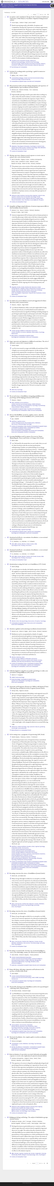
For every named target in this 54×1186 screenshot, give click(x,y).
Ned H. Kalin (24, 212)
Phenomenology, (22, 424)
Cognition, (14, 197)
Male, (39, 147)
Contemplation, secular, (17, 1043)
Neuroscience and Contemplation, (36, 430)
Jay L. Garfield (15, 419)
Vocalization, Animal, (41, 293)
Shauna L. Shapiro (16, 400)
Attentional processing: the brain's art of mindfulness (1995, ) (27, 564)
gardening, (42, 726)
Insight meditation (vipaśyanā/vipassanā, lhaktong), (24, 856)
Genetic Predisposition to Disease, (33, 288)
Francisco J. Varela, (25, 737)
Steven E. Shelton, (24, 210)
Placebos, (37, 1109)
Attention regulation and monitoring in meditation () (27, 629)
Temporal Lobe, (32, 293)
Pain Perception (30, 149)
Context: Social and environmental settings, (34, 78)
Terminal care (15, 979)
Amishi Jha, (15, 875)
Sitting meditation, (16, 407)
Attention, (24, 544)
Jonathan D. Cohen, (24, 161)
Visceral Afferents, (34, 200)
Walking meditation (24, 407)
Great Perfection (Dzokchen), (38, 853)
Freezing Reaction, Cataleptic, (18, 288)
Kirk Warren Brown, (17, 990)
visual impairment (22, 728)
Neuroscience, (15, 424)
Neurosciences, (21, 905)
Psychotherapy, (41, 405)
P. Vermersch (34, 737)
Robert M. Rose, (26, 163)
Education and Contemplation (34, 81)
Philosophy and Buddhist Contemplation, (35, 864)
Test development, (26, 1029)
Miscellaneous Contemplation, (22, 1047)
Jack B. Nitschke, (16, 159)
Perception (41, 200)
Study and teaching (25, 79)
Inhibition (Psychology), (32, 147)
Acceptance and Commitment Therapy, (21, 60)
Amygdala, (14, 287)
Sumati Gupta (15, 345)
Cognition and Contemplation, (34, 531)
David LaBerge (15, 566)
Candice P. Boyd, (23, 22)
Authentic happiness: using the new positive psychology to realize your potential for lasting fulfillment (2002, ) (28, 671)
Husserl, (31, 855)
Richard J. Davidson (16, 91)
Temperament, (25, 293)
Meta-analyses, (14, 335)
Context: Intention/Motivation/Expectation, (21, 849)
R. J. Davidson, (15, 541)
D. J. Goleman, (23, 541)
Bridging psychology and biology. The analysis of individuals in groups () (28, 1118)
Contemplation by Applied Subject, (19, 81)
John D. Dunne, (33, 631)
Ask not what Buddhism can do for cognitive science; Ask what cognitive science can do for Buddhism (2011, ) (26, 415)
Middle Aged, (15, 149)
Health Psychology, (22, 726)
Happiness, (31, 903)
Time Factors (28, 545)
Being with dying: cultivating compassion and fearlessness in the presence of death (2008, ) (26, 970)
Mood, (36, 1026)
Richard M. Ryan (26, 990)
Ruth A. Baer (15, 440)
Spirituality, (36, 905)
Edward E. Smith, (34, 161)
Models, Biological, (22, 1154)
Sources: (4, 6)
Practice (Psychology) (36, 661)
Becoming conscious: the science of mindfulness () (27, 873)
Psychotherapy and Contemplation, (19, 410)
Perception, (37, 621)
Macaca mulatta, (20, 290)
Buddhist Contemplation (29, 432)
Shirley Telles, (15, 690)
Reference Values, (16, 1111)
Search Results (10, 6)
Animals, (19, 287)
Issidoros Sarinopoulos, (36, 159)
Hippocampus (15, 294)
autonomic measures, (35, 726)
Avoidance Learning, (25, 195)
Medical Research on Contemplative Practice (21, 730)
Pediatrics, (43, 63)
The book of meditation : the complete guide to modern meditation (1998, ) (27, 1038)
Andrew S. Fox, (15, 210)
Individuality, (15, 1154)
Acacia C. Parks (23, 75)
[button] (52, 1)
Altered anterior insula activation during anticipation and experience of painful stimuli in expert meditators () (28, 86)
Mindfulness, (29, 405)
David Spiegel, (35, 1123)
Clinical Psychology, (16, 63)
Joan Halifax (15, 973)
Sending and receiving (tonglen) (24, 859)
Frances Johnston (34, 955)
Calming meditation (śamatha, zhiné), (26, 846)
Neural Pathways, (38, 290)
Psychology (19, 389)
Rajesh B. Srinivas (23, 690)
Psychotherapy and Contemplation (19, 67)
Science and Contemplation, (17, 432)
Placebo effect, (31, 1109)
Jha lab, (41, 941)
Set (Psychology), (24, 1111)
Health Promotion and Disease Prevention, (31, 63)
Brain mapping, (33, 195)
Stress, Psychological (16, 906)
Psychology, (42, 332)
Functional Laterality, (16, 198)
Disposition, (30, 1025)
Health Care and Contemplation (35, 410)
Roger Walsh (25, 304)
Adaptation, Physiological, (18, 146)
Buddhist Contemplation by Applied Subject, (37, 426)
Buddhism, (26, 402)
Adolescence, (33, 60)
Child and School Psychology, (32, 62)
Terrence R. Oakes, (16, 212)
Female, (20, 147)
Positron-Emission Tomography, (28, 291)
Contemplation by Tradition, (33, 427)
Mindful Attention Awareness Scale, (20, 1026)
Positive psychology (19, 677)
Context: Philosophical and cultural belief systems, (23, 422)
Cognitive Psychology (26, 529)
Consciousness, (25, 848)
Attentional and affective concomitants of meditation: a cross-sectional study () (28, 538)
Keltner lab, (14, 389)
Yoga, (28, 726)
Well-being (33, 1029)
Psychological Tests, (16, 545)
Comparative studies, (16, 848)
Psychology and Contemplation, (18, 337)
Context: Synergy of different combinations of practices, (25, 330)
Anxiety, (23, 287)
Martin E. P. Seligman (17, 675)
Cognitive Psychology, (40, 846)
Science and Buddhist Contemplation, (19, 430)
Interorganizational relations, (18, 960)
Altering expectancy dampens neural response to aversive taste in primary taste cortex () (27, 156)
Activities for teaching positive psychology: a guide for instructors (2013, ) (27, 72)
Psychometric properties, (35, 1027)
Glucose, (43, 288)
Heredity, (14, 290)
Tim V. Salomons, (33, 89)
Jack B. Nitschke (26, 1060)
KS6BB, (33, 404)
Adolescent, (14, 195)
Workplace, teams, (35, 961)
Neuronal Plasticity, (22, 149)
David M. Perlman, (24, 89)
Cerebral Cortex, (40, 146)
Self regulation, (15, 1029)
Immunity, (44, 1153)
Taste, (22, 200)
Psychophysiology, (29, 905)
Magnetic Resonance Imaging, (33, 198)
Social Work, (14, 65)
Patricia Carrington (17, 1041)
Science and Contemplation (32, 337)
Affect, (16, 544)
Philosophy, (39, 858)
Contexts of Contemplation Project (19, 151)
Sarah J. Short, (15, 161)
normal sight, (15, 728)
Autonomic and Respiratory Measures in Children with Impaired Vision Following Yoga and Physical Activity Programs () (28, 687)
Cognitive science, (21, 421)
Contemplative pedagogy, (18, 78)
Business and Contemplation (39, 965)
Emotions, (35, 660)
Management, (38, 960)
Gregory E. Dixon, (25, 159)
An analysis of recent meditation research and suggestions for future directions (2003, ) (27, 301)
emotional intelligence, (37, 958)
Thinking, (23, 545)
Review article (15, 333)
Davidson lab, (15, 147)
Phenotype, (18, 291)
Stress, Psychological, (16, 293)
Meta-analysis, (35, 332)
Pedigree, (14, 291)
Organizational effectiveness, (18, 961)
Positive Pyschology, (15, 679)
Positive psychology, (16, 79)
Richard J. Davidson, (35, 210)
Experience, (29, 853)
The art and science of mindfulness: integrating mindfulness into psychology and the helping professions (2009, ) (26, 396)
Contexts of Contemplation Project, (19, 426)
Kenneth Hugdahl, (16, 1123)
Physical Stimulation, (16, 200)
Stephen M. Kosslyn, (16, 163)
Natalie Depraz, (16, 737)
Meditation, (43, 147)
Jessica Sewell (31, 22)
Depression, (34, 287)
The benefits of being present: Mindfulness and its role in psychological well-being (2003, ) (28, 987)
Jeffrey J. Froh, (15, 75)
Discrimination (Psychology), (30, 197)
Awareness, (19, 657)
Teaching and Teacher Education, (25, 65)
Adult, (18, 195)
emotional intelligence (17, 963)
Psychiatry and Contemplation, (34, 409)
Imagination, (38, 1153)
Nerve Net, (19, 661)
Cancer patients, (15, 1025)
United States (15, 1045)
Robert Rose (42, 1123)
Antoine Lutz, (15, 89)
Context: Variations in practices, (19, 332)
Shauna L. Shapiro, (17, 304)
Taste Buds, (27, 200)
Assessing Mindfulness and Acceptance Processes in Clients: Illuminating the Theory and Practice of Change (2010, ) (26, 437)
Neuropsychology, (23, 621)
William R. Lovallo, (26, 1123)
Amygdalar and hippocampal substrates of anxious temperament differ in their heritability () (29, 207)
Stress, (20, 1029)
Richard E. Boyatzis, (24, 955)
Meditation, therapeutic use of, (19, 405)
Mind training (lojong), (17, 858)
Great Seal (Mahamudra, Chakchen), (20, 855)
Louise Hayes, (15, 22)
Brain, (17, 621)
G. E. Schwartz (31, 541)
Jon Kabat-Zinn (22, 875)
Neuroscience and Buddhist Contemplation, (21, 429)
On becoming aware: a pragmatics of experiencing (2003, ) (26, 734)
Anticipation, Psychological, (30, 146)
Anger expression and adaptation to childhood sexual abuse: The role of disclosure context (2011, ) (28, 342)
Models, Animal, (30, 290)
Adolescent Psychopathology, (18, 62)
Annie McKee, (15, 955)
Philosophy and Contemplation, (18, 864)
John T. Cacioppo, (27, 1121)
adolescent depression (38, 65)
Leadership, (31, 960)
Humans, (24, 147)
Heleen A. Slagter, (23, 631)
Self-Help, (13, 1047)
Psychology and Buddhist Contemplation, (20, 866)
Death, (33, 977)
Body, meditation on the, (17, 402)
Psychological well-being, (17, 1027)
